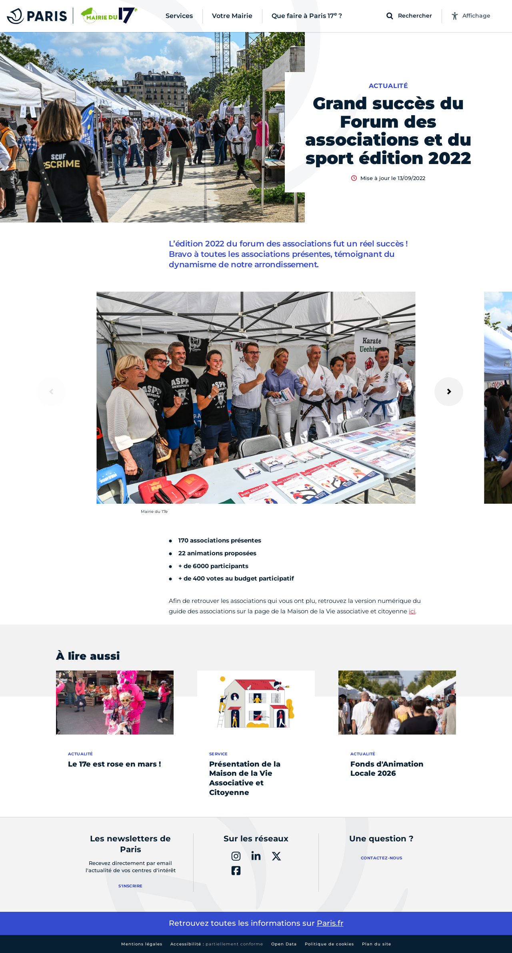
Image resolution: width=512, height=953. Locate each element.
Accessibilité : (216, 944)
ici (412, 611)
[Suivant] (448, 391)
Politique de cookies (329, 944)
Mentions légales (141, 944)
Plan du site (376, 944)
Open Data (284, 944)
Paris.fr (330, 923)
